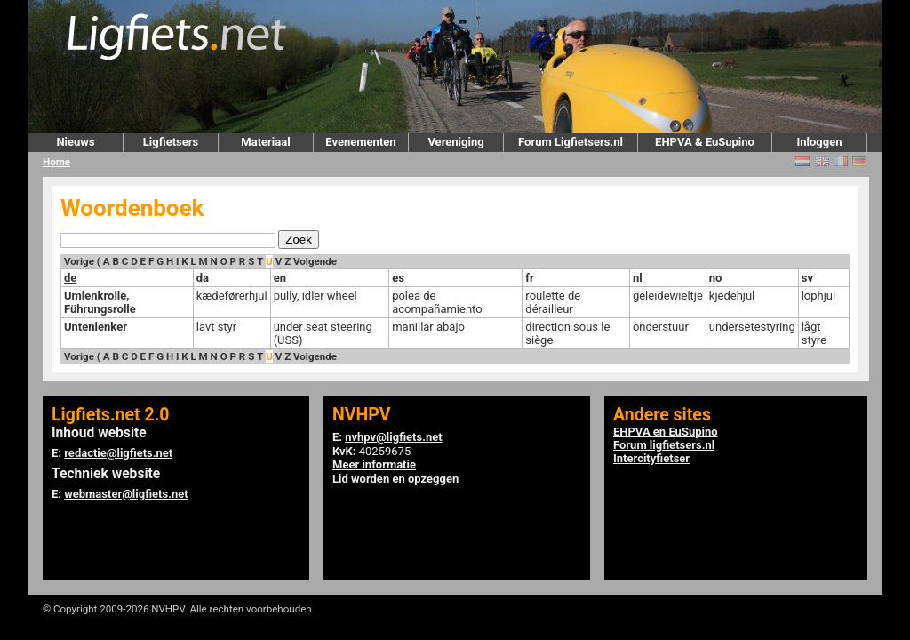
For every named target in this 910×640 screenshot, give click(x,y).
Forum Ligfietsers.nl (570, 141)
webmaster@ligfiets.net (126, 493)
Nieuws (75, 141)
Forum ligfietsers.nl (663, 445)
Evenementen (360, 141)
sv (807, 277)
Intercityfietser (651, 458)
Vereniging (455, 141)
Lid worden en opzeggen (395, 478)
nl (638, 277)
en (280, 277)
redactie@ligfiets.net (118, 453)
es (398, 277)
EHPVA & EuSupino (704, 141)
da (202, 277)
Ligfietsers (170, 141)
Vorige (79, 261)
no (715, 277)
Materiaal (265, 141)
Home (56, 162)
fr (529, 277)
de (70, 277)
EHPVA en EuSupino (665, 431)
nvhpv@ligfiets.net (393, 437)
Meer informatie (374, 464)
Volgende (315, 261)
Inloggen (819, 141)
